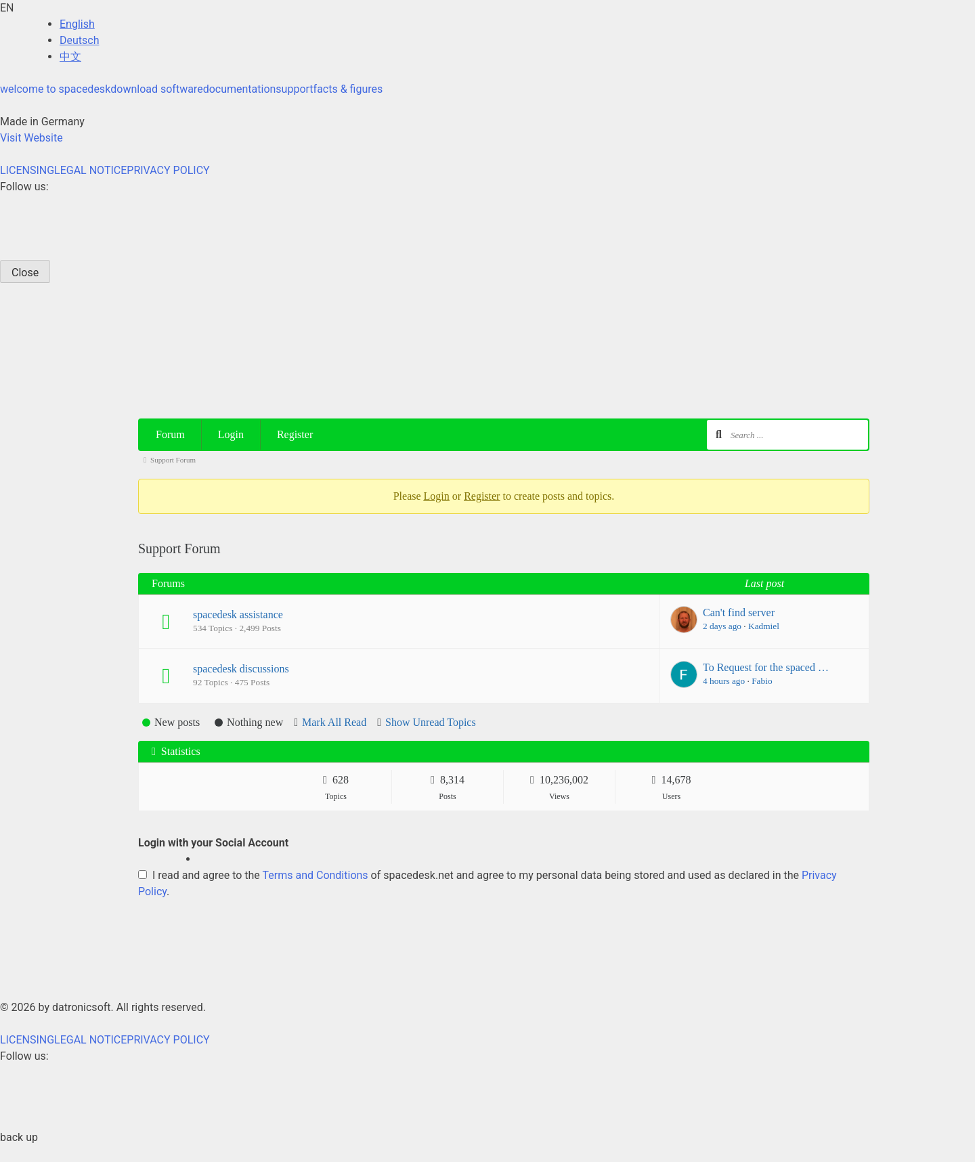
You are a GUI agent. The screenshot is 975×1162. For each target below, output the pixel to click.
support (294, 89)
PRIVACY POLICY (168, 170)
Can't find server (739, 612)
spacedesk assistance (238, 614)
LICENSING (27, 170)
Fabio (762, 681)
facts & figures (348, 89)
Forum (170, 434)
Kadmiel (763, 626)
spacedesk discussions (241, 668)
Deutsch (79, 40)
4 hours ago (724, 681)
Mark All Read (334, 722)
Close (25, 272)
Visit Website (31, 137)
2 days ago (722, 626)
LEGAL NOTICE (90, 170)
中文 (70, 56)
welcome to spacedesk (55, 89)
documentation (239, 89)
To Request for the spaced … (766, 667)
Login (231, 434)
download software (156, 89)
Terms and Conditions (315, 875)
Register (295, 434)
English (77, 24)
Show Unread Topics (430, 722)
